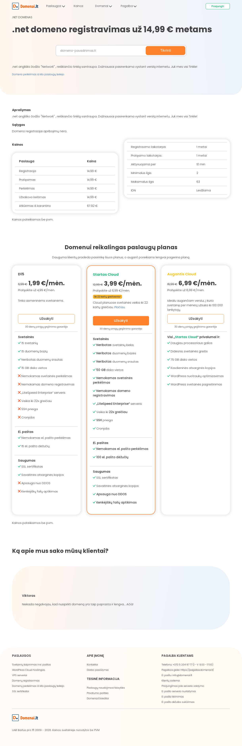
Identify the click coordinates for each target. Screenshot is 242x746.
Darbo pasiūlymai (98, 670)
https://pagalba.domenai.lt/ (197, 670)
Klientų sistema (171, 680)
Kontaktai (92, 664)
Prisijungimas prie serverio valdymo (183, 686)
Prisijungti (217, 6)
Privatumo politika (97, 693)
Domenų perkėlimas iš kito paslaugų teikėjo (38, 686)
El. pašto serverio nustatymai (179, 691)
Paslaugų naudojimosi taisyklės (106, 687)
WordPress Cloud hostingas (28, 670)
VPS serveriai (19, 675)
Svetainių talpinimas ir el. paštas (31, 664)
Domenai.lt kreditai (98, 698)
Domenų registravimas (26, 680)
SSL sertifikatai (20, 691)
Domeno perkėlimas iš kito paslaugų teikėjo (38, 74)
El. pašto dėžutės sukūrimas (178, 702)
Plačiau (119, 307)
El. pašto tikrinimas (173, 696)
